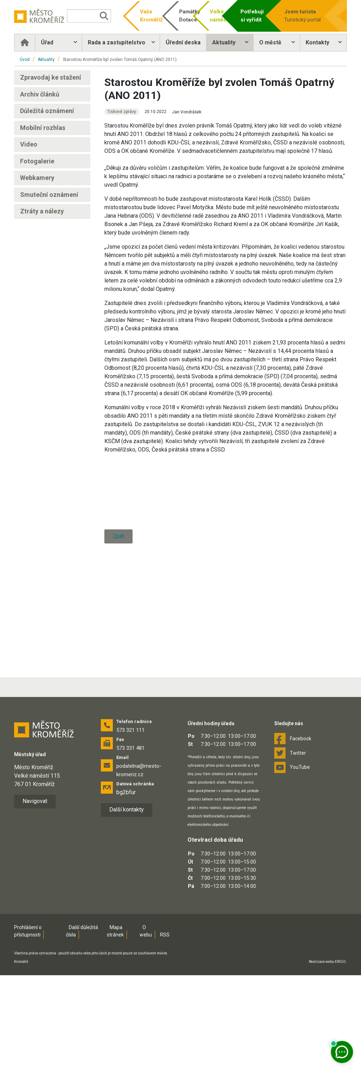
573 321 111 (130, 826)
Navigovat (35, 896)
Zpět (118, 688)
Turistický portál (304, 15)
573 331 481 (130, 844)
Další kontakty (126, 905)
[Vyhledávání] (89, 16)
